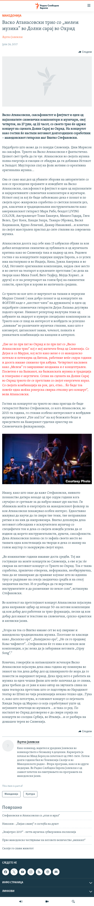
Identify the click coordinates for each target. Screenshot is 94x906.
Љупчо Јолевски (12, 37)
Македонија (11, 16)
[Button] (85, 52)
